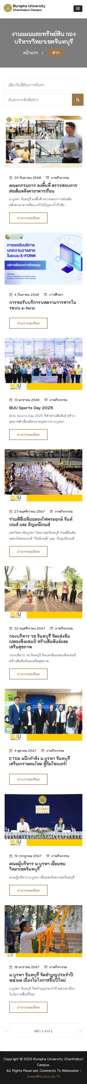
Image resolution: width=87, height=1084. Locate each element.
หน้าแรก (33, 52)
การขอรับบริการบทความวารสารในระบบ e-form (42, 305)
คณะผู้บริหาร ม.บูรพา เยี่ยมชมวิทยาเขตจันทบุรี (37, 866)
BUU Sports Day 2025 (31, 407)
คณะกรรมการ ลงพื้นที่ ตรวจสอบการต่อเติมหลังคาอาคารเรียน (43, 188)
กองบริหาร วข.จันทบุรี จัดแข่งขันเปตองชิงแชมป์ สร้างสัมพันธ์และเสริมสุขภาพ (39, 641)
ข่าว (55, 52)
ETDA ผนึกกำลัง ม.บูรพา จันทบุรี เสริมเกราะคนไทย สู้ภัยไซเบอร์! (39, 761)
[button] (78, 8)
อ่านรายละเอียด (28, 218)
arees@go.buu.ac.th (43, 1076)
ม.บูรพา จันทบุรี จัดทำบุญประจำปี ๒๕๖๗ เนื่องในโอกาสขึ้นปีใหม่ (41, 977)
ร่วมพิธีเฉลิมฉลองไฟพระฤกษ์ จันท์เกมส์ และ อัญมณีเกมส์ (40, 521)
